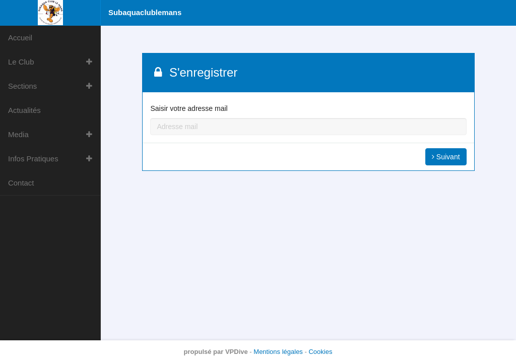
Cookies (320, 351)
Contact (21, 182)
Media (18, 134)
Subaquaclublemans (144, 12)
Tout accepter (407, 326)
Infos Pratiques (33, 158)
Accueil (20, 37)
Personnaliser (407, 272)
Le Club (21, 61)
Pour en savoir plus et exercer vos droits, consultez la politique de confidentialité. (400, 238)
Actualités (24, 110)
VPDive (236, 351)
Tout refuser (407, 299)
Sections (22, 86)
